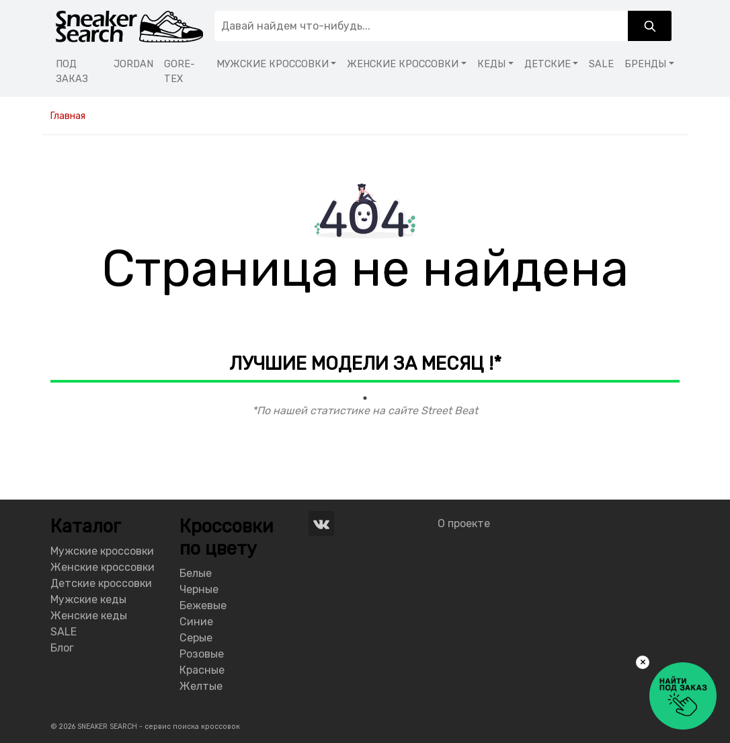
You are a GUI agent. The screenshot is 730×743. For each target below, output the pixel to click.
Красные (202, 670)
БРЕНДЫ (645, 64)
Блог (62, 647)
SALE (601, 64)
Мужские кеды (88, 599)
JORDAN (133, 64)
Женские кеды (88, 615)
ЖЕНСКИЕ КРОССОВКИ (402, 64)
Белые (195, 573)
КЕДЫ (491, 64)
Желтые (200, 686)
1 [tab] (365, 398)
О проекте (464, 523)
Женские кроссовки (102, 567)
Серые (195, 637)
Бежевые (203, 605)
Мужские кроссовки (102, 551)
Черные (198, 589)
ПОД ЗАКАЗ (72, 71)
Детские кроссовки (101, 583)
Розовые (201, 654)
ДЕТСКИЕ (547, 64)
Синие (196, 621)
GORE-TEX (179, 71)
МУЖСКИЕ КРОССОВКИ (272, 64)
